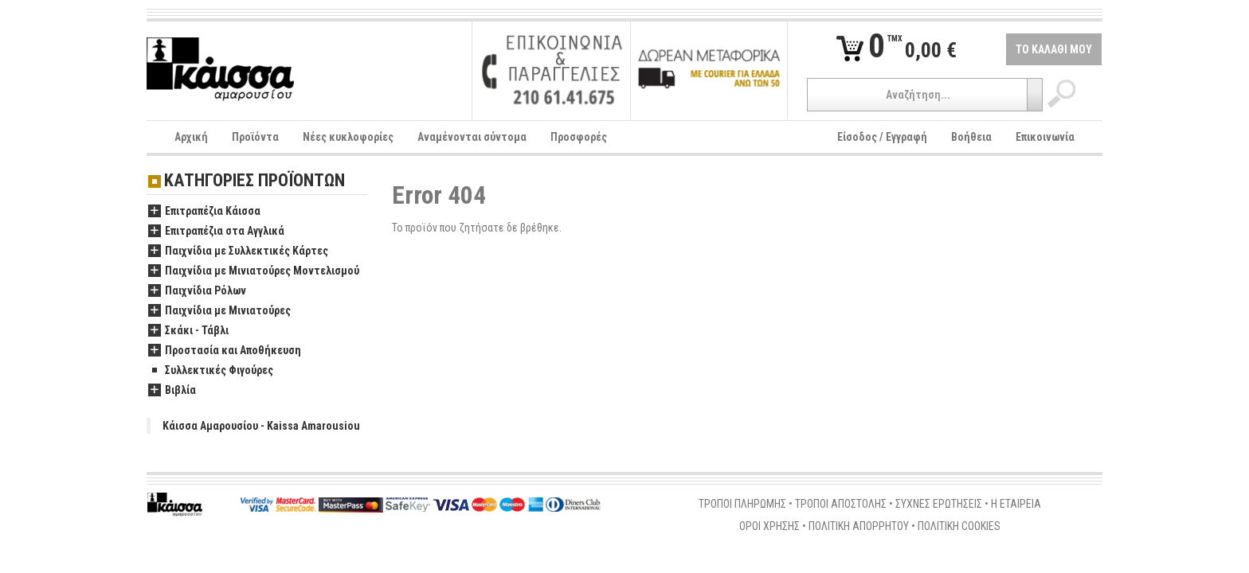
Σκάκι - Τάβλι (188, 331)
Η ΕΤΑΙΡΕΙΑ (1016, 503)
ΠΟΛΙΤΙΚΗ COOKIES (959, 526)
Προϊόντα (255, 137)
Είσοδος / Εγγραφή (882, 137)
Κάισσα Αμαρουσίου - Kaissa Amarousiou (261, 425)
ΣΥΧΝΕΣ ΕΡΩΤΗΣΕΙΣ (938, 503)
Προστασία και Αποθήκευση (224, 351)
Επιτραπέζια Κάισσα (204, 212)
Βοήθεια (971, 137)
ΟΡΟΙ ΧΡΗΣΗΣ (769, 526)
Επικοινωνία (1045, 137)
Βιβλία (172, 391)
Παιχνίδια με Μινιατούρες (219, 311)
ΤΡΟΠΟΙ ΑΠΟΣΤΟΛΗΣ (841, 503)
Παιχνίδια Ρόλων (197, 291)
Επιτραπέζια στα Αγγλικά (216, 231)
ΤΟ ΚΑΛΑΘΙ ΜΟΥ (1054, 49)
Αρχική (191, 137)
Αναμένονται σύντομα (472, 137)
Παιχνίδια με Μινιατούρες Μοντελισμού (253, 271)
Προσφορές (578, 137)
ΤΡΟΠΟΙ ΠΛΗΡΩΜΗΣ (742, 503)
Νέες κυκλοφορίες (348, 137)
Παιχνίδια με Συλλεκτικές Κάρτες (238, 251)
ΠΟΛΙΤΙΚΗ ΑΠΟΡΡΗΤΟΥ (859, 526)
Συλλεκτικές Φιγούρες (210, 371)
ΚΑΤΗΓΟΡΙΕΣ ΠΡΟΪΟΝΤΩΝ (254, 181)
